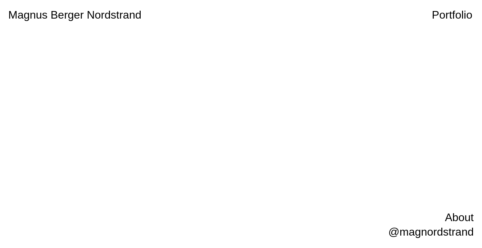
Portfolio (452, 15)
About (459, 217)
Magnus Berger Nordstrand (74, 15)
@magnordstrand (431, 232)
